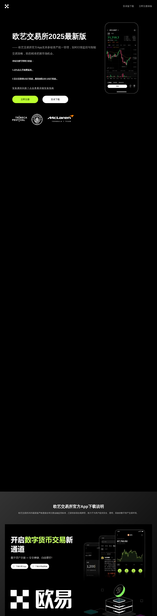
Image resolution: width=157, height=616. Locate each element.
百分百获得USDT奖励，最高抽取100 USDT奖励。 (36, 79)
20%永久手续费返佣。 (23, 70)
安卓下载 (55, 99)
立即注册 (25, 99)
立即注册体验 (145, 6)
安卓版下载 (128, 6)
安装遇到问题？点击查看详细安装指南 (33, 88)
